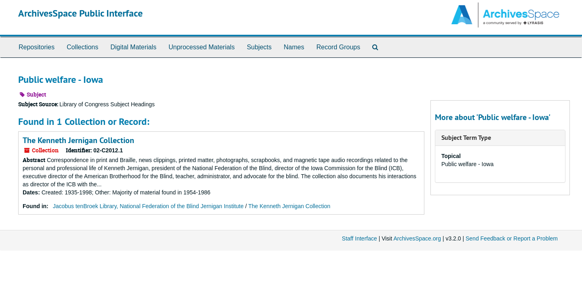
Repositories (37, 47)
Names (294, 47)
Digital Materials (133, 47)
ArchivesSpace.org (417, 238)
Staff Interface (359, 238)
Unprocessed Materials (202, 47)
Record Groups (338, 47)
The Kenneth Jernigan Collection (78, 140)
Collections (82, 47)
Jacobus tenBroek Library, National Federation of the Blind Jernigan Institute (148, 206)
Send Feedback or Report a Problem (512, 238)
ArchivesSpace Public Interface (80, 13)
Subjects (259, 47)
